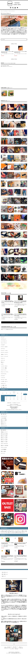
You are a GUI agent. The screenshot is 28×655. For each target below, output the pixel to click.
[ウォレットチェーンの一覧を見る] (14, 124)
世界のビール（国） (7, 531)
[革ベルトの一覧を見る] (14, 235)
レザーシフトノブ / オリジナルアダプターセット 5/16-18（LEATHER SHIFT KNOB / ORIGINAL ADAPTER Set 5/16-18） (7, 556)
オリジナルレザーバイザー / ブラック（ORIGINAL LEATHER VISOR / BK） (7, 543)
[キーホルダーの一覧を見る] (14, 132)
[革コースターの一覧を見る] (14, 184)
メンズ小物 (2, 530)
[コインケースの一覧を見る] (14, 175)
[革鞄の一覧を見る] (14, 192)
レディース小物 (5, 530)
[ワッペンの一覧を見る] (14, 201)
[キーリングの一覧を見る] (14, 149)
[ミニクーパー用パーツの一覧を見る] (14, 277)
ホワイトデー (20, 531)
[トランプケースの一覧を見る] (14, 226)
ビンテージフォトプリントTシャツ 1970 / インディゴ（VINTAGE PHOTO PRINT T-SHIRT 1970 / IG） (7, 315)
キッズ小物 (8, 530)
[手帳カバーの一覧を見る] (14, 167)
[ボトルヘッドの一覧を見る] (14, 141)
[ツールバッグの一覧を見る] (14, 269)
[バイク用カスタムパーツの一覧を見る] (14, 260)
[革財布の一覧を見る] (14, 107)
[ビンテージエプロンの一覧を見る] (14, 218)
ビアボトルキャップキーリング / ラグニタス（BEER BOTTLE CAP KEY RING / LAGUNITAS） (20, 543)
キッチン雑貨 (21, 530)
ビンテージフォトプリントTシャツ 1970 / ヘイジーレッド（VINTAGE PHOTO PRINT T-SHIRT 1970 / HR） (7, 302)
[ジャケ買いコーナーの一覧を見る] (14, 209)
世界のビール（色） (12, 531)
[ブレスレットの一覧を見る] (14, 252)
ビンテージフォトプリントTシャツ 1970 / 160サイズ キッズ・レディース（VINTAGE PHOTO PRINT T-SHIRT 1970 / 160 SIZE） (20, 302)
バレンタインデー (16, 531)
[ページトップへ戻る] (14, 644)
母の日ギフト (23, 531)
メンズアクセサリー (12, 530)
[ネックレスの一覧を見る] (14, 115)
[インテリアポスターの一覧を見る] (14, 158)
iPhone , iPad (3, 531)
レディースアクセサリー (17, 530)
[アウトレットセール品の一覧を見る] (14, 286)
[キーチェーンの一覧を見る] (14, 243)
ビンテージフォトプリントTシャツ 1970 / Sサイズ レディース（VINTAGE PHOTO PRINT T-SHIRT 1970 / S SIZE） (20, 315)
